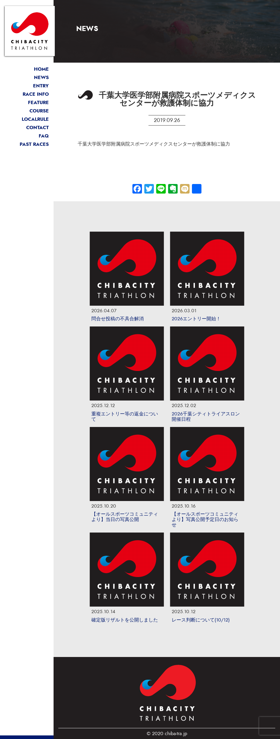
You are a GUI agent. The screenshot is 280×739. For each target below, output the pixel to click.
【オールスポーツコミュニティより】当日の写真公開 (124, 517)
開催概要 (27, 94)
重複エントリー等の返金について (124, 417)
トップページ (27, 69)
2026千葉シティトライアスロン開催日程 (206, 417)
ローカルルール (27, 119)
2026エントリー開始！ (196, 319)
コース (27, 111)
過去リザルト (27, 144)
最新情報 (27, 77)
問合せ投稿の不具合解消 (117, 319)
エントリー (27, 86)
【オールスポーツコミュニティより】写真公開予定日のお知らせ (205, 519)
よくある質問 (27, 136)
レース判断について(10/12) (201, 620)
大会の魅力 (27, 102)
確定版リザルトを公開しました (124, 620)
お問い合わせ (27, 127)
